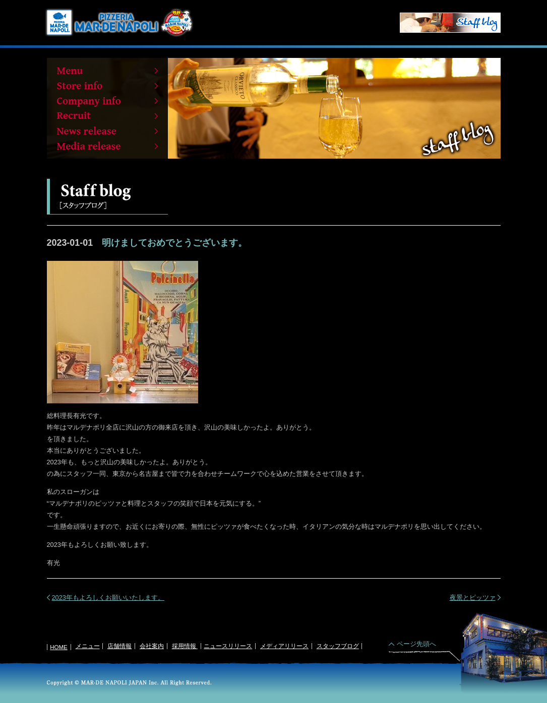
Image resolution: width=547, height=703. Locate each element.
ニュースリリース (228, 646)
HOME (59, 647)
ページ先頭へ (416, 644)
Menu (107, 70)
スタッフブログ (338, 646)
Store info (107, 85)
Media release (107, 146)
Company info (107, 100)
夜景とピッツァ (473, 597)
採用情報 (185, 646)
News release (107, 130)
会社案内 (152, 646)
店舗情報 (119, 646)
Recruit (107, 115)
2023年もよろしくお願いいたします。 (108, 597)
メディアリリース (284, 646)
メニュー (88, 646)
